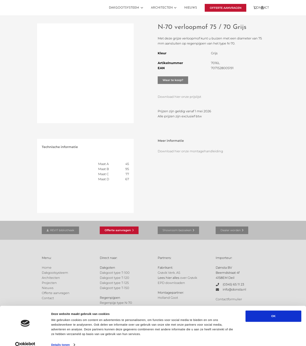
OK (273, 309)
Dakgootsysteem (55, 273)
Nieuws (47, 288)
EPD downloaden (171, 283)
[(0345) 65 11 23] (219, 284)
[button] (141, 8)
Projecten (49, 283)
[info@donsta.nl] (219, 289)
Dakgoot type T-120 (114, 278)
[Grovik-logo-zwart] (81, 8)
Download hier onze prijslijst (179, 97)
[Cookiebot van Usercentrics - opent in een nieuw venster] (25, 338)
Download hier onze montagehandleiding (190, 151)
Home (47, 267)
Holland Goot (168, 298)
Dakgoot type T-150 (114, 288)
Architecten (51, 278)
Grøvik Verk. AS (169, 273)
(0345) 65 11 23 (233, 284)
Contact (48, 298)
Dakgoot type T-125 (114, 283)
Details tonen (60, 338)
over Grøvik (188, 278)
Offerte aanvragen (55, 293)
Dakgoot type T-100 (115, 273)
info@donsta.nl (234, 289)
